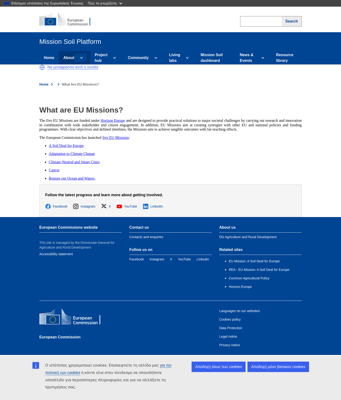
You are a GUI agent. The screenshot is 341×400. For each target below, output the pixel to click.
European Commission (60, 337)
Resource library (284, 58)
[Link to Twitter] (171, 259)
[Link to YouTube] (184, 259)
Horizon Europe (113, 120)
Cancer (54, 170)
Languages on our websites (239, 311)
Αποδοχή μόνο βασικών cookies (278, 367)
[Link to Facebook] (136, 259)
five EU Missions (115, 138)
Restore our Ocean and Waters (72, 178)
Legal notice (228, 336)
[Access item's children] (80, 58)
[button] (42, 67)
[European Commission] (68, 19)
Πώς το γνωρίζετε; (105, 3)
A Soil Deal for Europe (66, 146)
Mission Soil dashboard (212, 58)
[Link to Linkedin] (203, 259)
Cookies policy (230, 319)
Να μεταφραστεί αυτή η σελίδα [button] (72, 67)
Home (49, 58)
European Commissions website (68, 227)
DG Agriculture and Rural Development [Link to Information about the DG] (248, 237)
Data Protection (230, 328)
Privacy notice (229, 345)
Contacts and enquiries (146, 237)
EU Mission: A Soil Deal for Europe (255, 261)
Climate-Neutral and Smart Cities (74, 162)
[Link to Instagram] (156, 259)
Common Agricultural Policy (249, 278)
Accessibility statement (56, 254)
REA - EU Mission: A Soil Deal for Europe (259, 270)
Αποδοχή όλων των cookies (218, 367)
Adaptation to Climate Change (72, 154)
